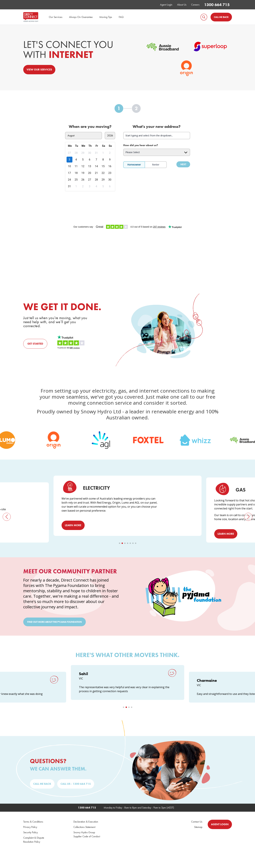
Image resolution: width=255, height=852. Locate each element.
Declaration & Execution (85, 822)
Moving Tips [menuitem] (105, 17)
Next (183, 164)
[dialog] (90, 166)
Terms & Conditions (33, 822)
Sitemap (198, 827)
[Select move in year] (110, 135)
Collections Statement (84, 827)
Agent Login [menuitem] (166, 4)
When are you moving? (90, 126)
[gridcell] (70, 153)
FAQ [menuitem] (121, 17)
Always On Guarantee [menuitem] (81, 17)
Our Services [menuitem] (55, 17)
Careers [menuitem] (195, 4)
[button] (7, 517)
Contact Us (196, 822)
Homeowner (134, 164)
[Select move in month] (83, 135)
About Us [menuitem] (181, 4)
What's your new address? (157, 126)
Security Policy (30, 832)
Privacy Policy (30, 827)
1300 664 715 (217, 4)
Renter (155, 164)
